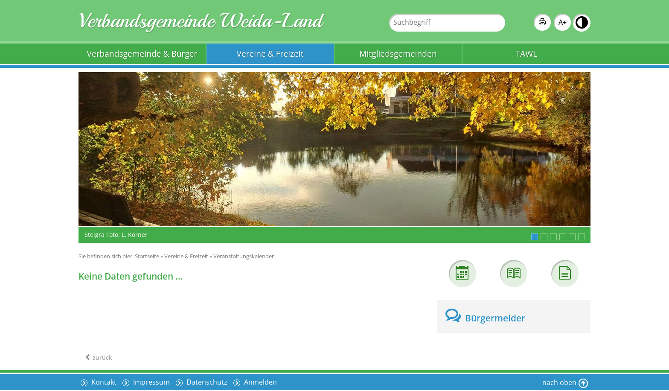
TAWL (526, 53)
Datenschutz (206, 382)
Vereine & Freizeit (270, 53)
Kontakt (103, 382)
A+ (562, 22)
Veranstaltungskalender (243, 256)
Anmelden (259, 382)
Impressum (150, 382)
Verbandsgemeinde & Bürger (142, 53)
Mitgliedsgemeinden (397, 53)
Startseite (147, 256)
